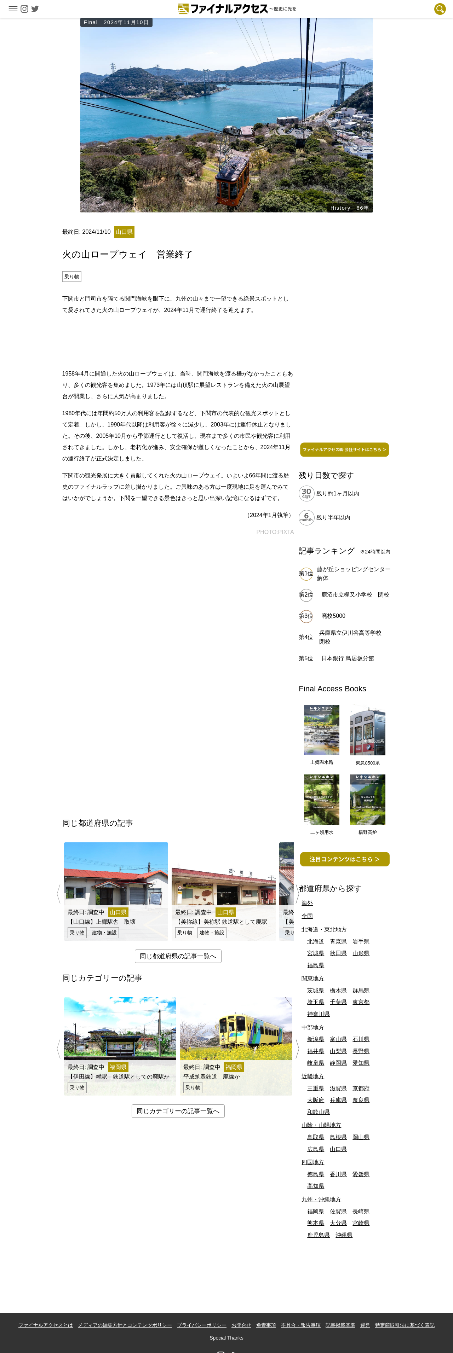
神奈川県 (318, 1014)
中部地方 (313, 1027)
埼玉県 (315, 1002)
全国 (307, 916)
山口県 (338, 1149)
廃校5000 (333, 616)
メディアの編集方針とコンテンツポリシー (125, 1325)
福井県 (315, 1051)
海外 (307, 903)
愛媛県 (360, 1174)
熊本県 (315, 1223)
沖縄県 (344, 1235)
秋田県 (338, 953)
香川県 (338, 1174)
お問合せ (241, 1325)
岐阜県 (315, 1063)
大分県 (338, 1223)
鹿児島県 (318, 1235)
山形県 (360, 953)
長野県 (360, 1051)
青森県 (338, 942)
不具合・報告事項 (301, 1325)
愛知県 (360, 1063)
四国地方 (313, 1162)
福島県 (315, 965)
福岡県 (315, 1211)
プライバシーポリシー (201, 1325)
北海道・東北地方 (324, 930)
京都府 (360, 1088)
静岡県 (338, 1063)
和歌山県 (318, 1112)
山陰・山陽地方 (321, 1125)
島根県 (338, 1137)
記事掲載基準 (340, 1325)
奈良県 (360, 1100)
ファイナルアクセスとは (45, 1325)
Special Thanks (226, 1338)
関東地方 (313, 978)
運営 (365, 1325)
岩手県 (360, 942)
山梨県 (338, 1051)
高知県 (315, 1186)
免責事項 (266, 1325)
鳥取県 (315, 1137)
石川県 (360, 1039)
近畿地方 (313, 1076)
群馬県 (360, 990)
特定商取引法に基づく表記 (405, 1325)
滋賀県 (338, 1088)
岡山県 (360, 1137)
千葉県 (338, 1002)
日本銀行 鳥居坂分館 (347, 658)
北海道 (315, 942)
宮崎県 (360, 1223)
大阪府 (315, 1100)
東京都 (360, 1002)
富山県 (338, 1039)
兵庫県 (338, 1100)
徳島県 (315, 1174)
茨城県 (315, 990)
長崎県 (360, 1211)
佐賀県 (338, 1211)
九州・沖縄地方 (321, 1199)
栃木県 (338, 990)
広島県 (315, 1149)
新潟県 (315, 1039)
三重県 (315, 1088)
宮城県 (315, 953)
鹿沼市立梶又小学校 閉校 (355, 595)
